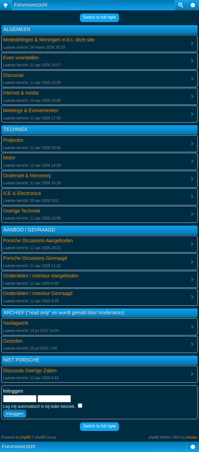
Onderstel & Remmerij (27, 175)
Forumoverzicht (30, 5)
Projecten (13, 140)
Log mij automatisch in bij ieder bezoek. (42, 406)
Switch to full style (99, 17)
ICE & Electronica (22, 193)
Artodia (191, 437)
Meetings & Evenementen (30, 110)
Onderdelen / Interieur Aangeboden (40, 275)
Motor (9, 157)
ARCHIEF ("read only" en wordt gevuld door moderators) (64, 312)
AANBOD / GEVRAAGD (29, 230)
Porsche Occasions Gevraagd (35, 258)
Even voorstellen (21, 57)
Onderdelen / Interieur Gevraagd (38, 293)
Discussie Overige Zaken (30, 370)
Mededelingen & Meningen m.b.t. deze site (48, 39)
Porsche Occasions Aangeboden (38, 240)
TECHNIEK (15, 129)
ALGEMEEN (16, 29)
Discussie (13, 75)
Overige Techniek (21, 211)
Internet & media (21, 93)
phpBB (26, 437)
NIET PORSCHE (21, 360)
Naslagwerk (15, 323)
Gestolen (12, 341)
